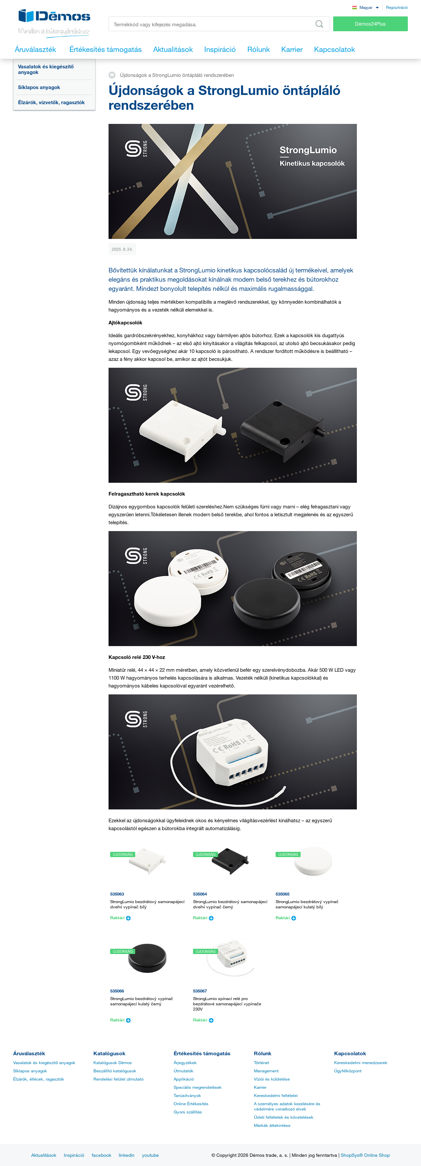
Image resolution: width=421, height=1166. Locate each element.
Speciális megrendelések (198, 1087)
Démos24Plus (370, 24)
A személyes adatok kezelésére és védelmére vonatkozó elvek (287, 1106)
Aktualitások (43, 1155)
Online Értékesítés (191, 1103)
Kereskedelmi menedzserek (360, 1062)
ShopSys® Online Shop (365, 1155)
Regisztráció (397, 7)
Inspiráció (74, 1155)
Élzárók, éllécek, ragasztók (38, 1079)
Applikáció (184, 1079)
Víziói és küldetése (272, 1079)
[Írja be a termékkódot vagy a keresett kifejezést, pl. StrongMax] (219, 24)
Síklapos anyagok (39, 87)
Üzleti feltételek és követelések (283, 1117)
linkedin (127, 1155)
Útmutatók (183, 1070)
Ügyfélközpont (347, 1070)
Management (266, 1070)
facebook (101, 1155)
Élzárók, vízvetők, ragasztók (51, 102)
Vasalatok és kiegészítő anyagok (46, 69)
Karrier (260, 1087)
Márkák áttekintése (272, 1125)
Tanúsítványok (187, 1095)
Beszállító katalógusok (114, 1070)
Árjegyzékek (185, 1062)
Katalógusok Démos (112, 1062)
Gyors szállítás (188, 1111)
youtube (150, 1155)
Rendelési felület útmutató (118, 1079)
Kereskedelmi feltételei (276, 1095)
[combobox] (365, 7)
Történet (261, 1062)
